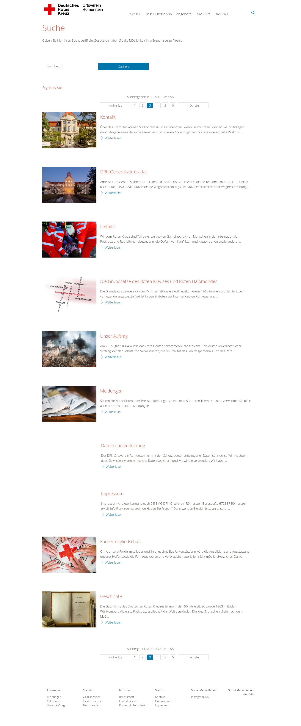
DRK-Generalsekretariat (123, 172)
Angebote (184, 14)
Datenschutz (163, 701)
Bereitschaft (126, 697)
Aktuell (135, 14)
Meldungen (111, 391)
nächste (193, 105)
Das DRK (221, 14)
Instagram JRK (200, 697)
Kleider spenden (93, 701)
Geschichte (111, 596)
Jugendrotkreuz (129, 701)
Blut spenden (91, 705)
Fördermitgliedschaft (120, 542)
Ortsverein (53, 701)
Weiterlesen (113, 138)
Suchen (123, 66)
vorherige (115, 105)
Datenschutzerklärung (123, 446)
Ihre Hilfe (203, 14)
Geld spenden (92, 697)
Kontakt (108, 117)
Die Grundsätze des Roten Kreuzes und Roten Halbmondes (158, 281)
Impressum (112, 494)
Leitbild (107, 227)
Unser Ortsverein (158, 14)
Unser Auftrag (114, 336)
